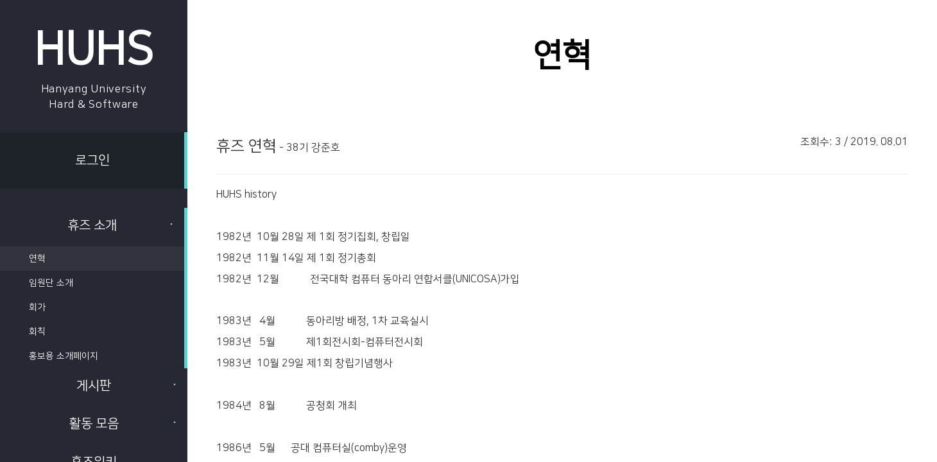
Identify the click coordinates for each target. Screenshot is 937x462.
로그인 (92, 160)
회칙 (37, 332)
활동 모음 (123, 423)
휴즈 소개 (121, 225)
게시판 (127, 386)
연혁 (37, 258)
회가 (37, 307)
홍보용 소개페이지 (63, 356)
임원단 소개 (51, 283)
